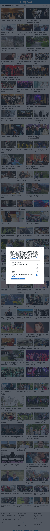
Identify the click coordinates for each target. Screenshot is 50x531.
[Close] (42, 249)
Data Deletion (19, 282)
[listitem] (25, 262)
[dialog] (25, 265)
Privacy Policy (30, 282)
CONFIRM (18, 278)
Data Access (25, 282)
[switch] (37, 264)
